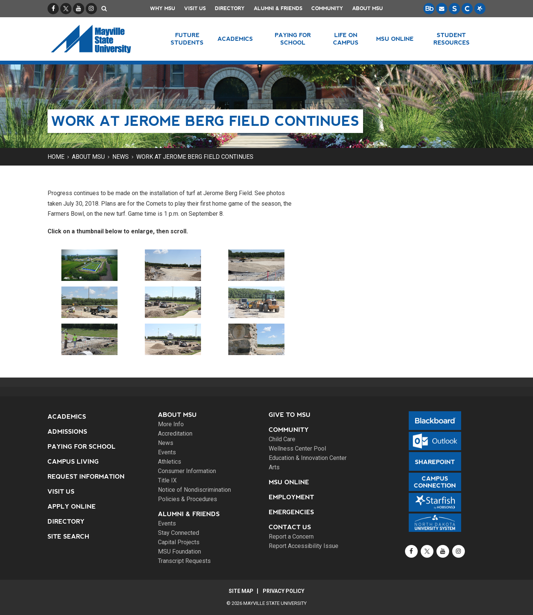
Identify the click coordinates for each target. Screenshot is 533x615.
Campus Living (73, 461)
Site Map (241, 591)
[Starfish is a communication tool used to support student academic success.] (479, 8)
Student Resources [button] (451, 39)
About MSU (367, 8)
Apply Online (72, 506)
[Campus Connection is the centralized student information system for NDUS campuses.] (467, 8)
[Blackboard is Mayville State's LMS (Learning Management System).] (429, 8)
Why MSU (162, 8)
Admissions (67, 431)
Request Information (86, 476)
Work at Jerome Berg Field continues (194, 156)
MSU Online (289, 482)
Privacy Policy (283, 591)
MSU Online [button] (395, 39)
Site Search (68, 536)
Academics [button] (235, 39)
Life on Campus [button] (346, 39)
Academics (67, 416)
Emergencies (291, 512)
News (120, 156)
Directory (230, 8)
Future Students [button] (187, 39)
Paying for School (82, 446)
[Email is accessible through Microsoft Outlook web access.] (441, 8)
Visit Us (195, 8)
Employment (291, 497)
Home (56, 156)
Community (327, 8)
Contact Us (290, 527)
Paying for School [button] (293, 39)
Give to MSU (290, 414)
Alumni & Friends (278, 8)
